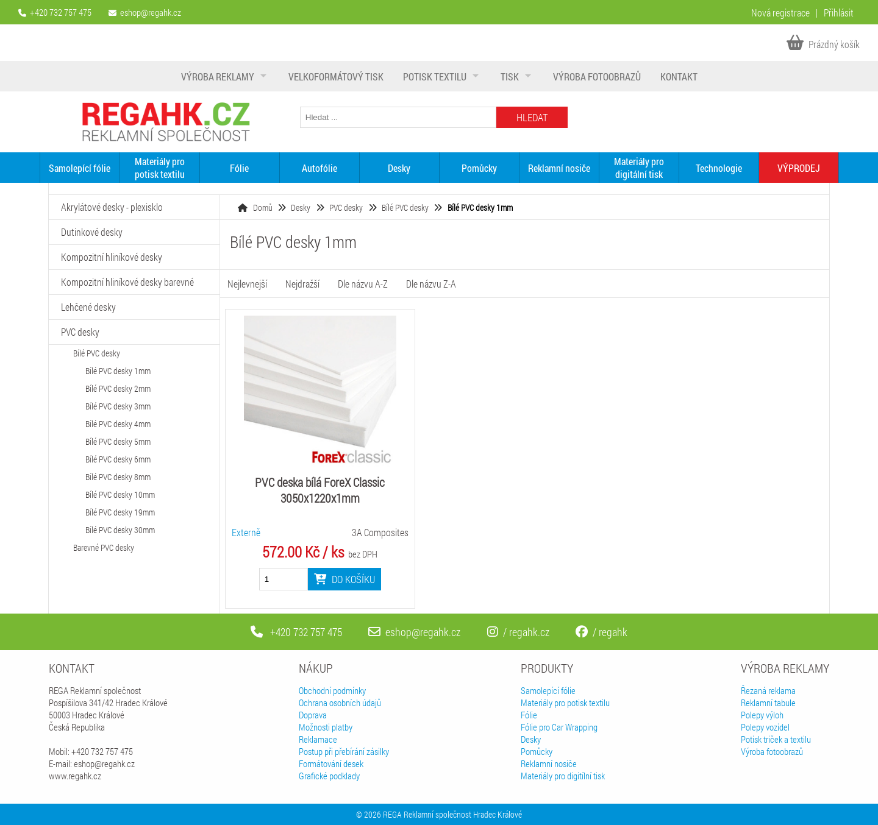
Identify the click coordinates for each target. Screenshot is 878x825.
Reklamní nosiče (559, 167)
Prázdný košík (823, 44)
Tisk (510, 76)
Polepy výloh (762, 715)
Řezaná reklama (768, 690)
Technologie (719, 167)
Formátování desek (331, 763)
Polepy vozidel (765, 727)
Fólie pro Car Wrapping (559, 727)
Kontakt (679, 76)
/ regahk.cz (518, 632)
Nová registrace (780, 12)
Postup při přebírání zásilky (344, 751)
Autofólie (319, 167)
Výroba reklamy (217, 76)
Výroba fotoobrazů (597, 76)
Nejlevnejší (247, 283)
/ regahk (601, 632)
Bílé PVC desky (405, 207)
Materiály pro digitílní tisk (563, 776)
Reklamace (318, 739)
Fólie (239, 167)
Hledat (532, 117)
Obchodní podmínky (332, 690)
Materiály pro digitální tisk (639, 167)
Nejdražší (302, 283)
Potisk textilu (434, 76)
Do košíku (344, 579)
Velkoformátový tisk (336, 76)
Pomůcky (479, 167)
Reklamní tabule (768, 702)
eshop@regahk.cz (150, 12)
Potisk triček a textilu (776, 739)
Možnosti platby (325, 727)
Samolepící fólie (79, 167)
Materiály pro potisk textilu (160, 167)
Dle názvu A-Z (363, 283)
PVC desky (346, 207)
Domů (263, 207)
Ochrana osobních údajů (340, 702)
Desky (399, 167)
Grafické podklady (329, 776)
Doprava (313, 715)
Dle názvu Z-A (431, 283)
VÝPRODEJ (798, 167)
